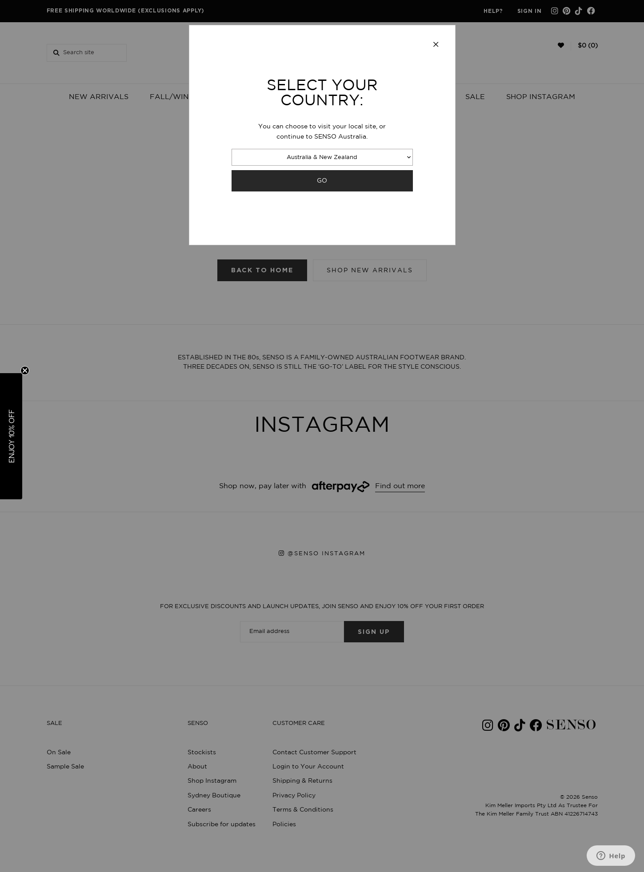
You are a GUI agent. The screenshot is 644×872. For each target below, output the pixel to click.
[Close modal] (436, 45)
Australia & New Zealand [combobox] (322, 157)
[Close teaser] (24, 370)
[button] (11, 436)
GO (322, 180)
